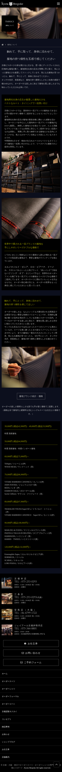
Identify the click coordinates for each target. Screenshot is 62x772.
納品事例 (5, 727)
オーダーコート (8, 704)
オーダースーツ (8, 681)
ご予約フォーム (31, 662)
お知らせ (5, 734)
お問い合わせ (31, 653)
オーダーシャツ (8, 689)
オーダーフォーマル (10, 696)
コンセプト (6, 719)
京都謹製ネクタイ (9, 712)
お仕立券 (31, 643)
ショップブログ (8, 742)
